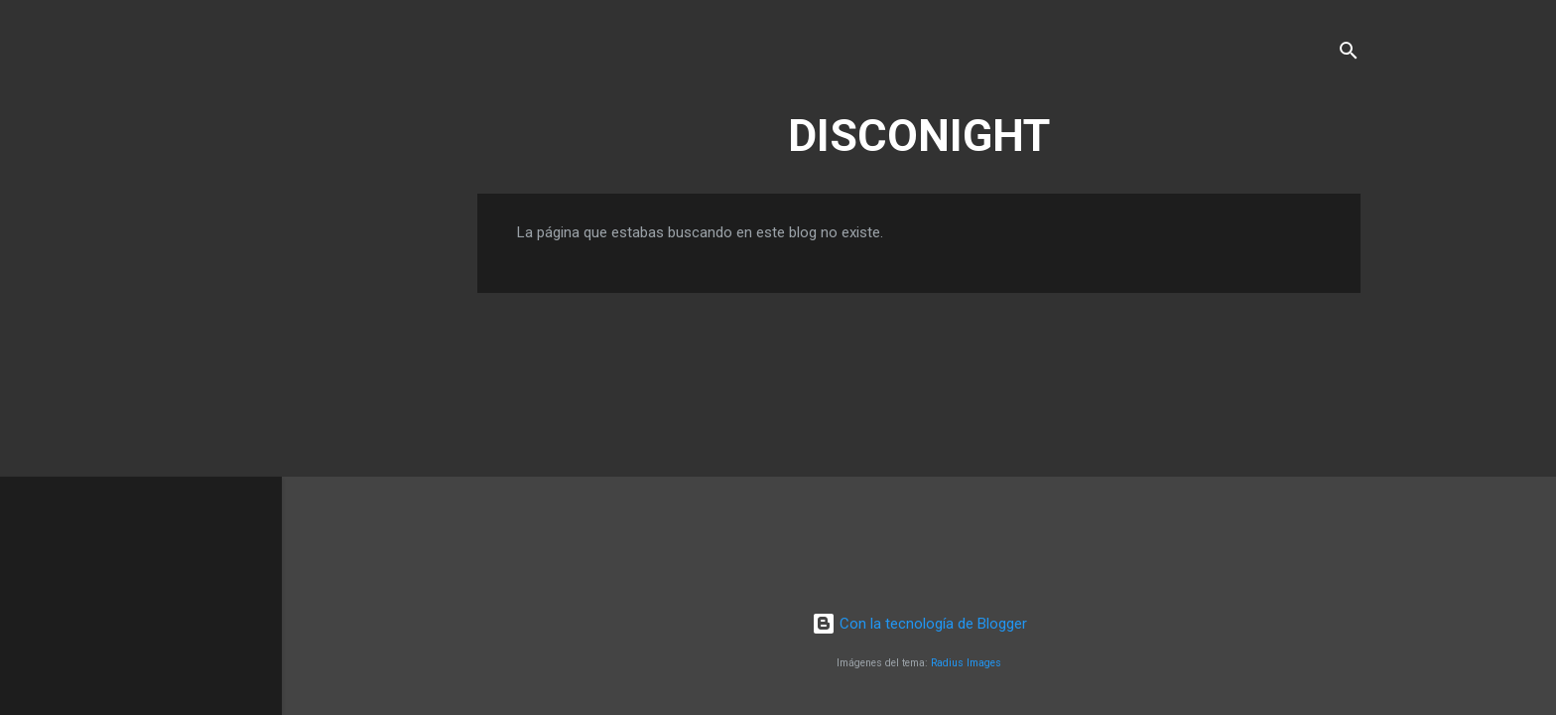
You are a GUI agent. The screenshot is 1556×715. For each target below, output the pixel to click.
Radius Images (966, 662)
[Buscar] (1349, 54)
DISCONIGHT (919, 135)
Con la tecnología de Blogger (919, 624)
